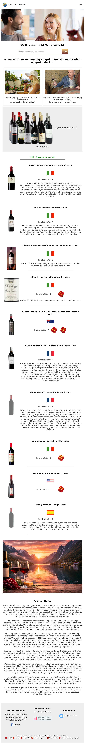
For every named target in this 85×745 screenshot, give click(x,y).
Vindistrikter (38, 712)
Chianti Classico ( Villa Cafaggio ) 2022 (50, 277)
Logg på (23, 4)
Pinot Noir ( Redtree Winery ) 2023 (50, 473)
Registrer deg (12, 4)
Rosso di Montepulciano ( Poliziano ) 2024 (50, 165)
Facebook (15, 724)
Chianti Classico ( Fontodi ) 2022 (50, 208)
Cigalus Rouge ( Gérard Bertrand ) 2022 (50, 392)
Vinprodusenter (40, 708)
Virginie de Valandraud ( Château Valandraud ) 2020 (50, 345)
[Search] (39, 51)
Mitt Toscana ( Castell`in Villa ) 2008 (50, 441)
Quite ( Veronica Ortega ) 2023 (50, 505)
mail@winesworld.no (71, 716)
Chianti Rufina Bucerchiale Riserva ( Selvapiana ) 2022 (50, 246)
